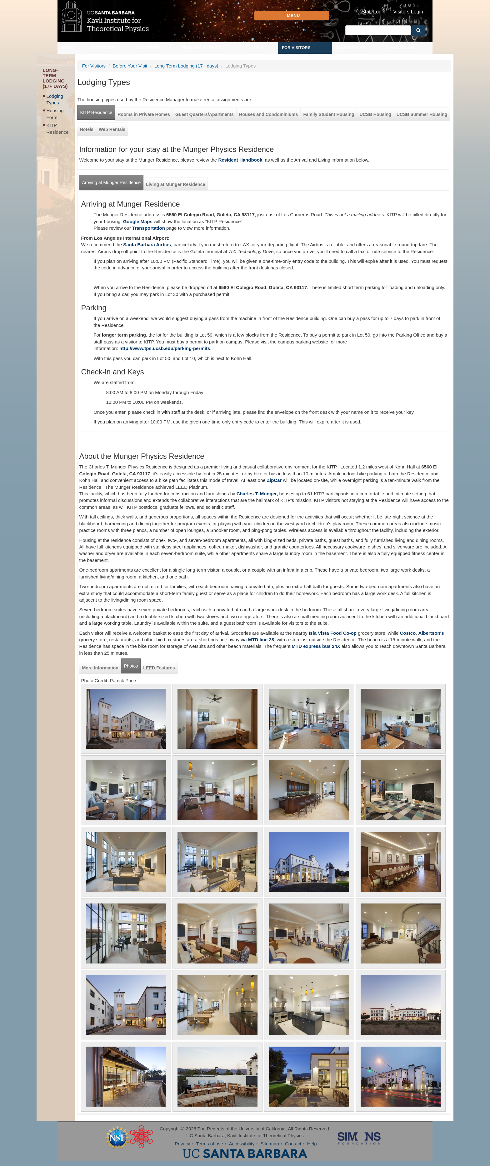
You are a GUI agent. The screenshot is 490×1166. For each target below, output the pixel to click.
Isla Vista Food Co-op (332, 633)
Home (67, 47)
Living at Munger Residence (175, 184)
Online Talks (350, 47)
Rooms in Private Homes (144, 114)
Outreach (402, 47)
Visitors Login (408, 11)
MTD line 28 (261, 639)
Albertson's (431, 633)
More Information (100, 667)
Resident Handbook (240, 160)
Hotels (86, 129)
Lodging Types (55, 99)
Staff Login (373, 11)
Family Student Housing (328, 114)
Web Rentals (112, 129)
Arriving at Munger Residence (111, 182)
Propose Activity (201, 47)
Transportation (148, 228)
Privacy (182, 1143)
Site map (270, 1143)
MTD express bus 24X (316, 646)
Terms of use (209, 1143)
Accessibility (242, 1143)
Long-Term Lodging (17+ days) (186, 65)
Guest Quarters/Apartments (204, 114)
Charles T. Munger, (257, 493)
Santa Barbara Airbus (147, 244)
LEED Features (159, 667)
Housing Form (55, 114)
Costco (408, 633)
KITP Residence (58, 128)
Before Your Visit (130, 65)
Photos (131, 665)
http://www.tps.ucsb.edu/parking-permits (164, 348)
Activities (148, 47)
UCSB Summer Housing (422, 114)
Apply (257, 47)
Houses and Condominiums (268, 114)
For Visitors (296, 47)
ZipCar (274, 480)
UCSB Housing (375, 114)
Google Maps (137, 221)
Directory (102, 47)
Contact (293, 1143)
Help (312, 1143)
